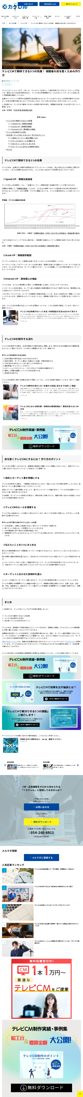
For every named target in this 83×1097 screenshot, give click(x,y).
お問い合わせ (28, 4)
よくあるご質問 (67, 17)
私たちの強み (5, 17)
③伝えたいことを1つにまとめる (23, 143)
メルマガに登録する (42, 857)
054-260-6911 (15, 7)
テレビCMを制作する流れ (16, 132)
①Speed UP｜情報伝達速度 (21, 123)
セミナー (58, 16)
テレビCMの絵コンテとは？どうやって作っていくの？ (52, 905)
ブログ (78, 16)
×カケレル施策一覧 (25, 17)
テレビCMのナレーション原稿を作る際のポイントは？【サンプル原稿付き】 (57, 942)
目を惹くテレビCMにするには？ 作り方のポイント (26, 135)
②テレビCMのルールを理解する (23, 141)
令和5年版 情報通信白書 (23, 110)
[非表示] (43, 117)
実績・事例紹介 (47, 17)
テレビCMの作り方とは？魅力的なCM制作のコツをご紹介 (54, 886)
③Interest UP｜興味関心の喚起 (23, 129)
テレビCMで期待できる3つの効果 (19, 120)
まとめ (9, 149)
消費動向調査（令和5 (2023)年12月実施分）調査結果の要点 (56, 233)
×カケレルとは (15, 17)
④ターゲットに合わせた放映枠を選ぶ (25, 146)
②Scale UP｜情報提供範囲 (21, 126)
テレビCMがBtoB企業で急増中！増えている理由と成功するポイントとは (57, 925)
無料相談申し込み (50, 4)
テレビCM (23, 23)
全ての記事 (12, 23)
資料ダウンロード (72, 4)
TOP (3, 23)
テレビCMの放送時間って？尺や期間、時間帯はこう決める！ (55, 869)
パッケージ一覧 (35, 17)
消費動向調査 (22, 188)
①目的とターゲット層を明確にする (24, 138)
